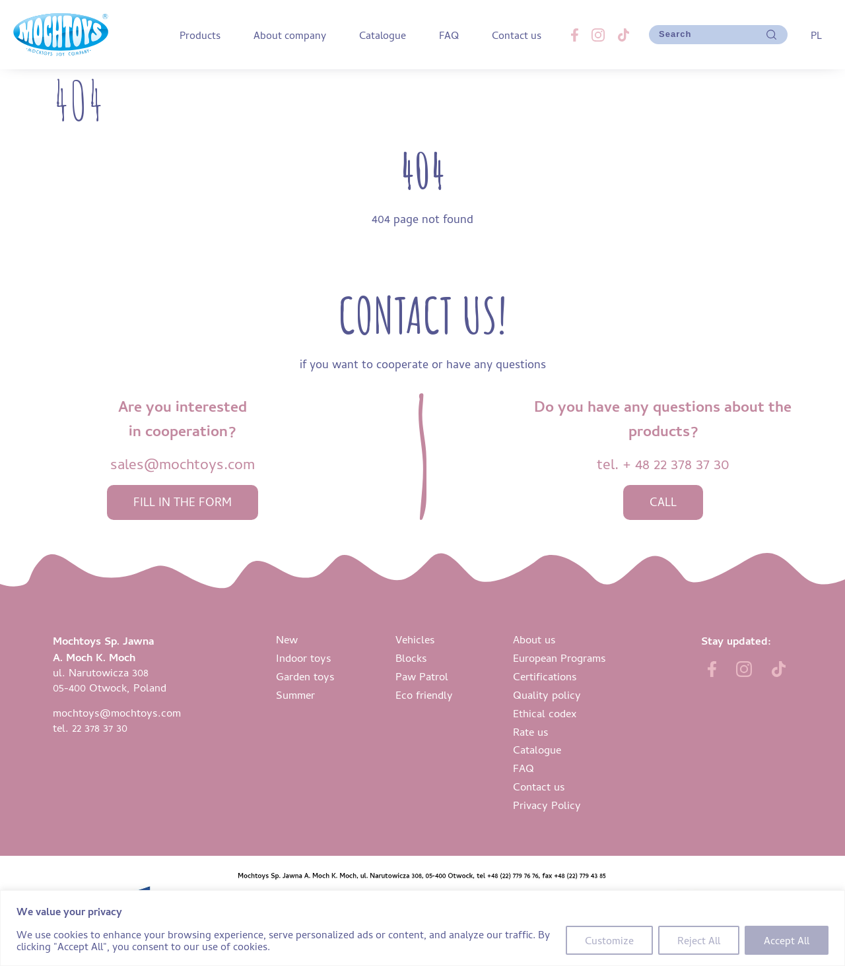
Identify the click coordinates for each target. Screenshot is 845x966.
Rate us (531, 731)
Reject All (698, 940)
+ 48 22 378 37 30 (676, 463)
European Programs (559, 657)
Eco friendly (424, 694)
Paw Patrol (421, 676)
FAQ (449, 35)
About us (534, 639)
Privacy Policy (547, 804)
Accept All (786, 940)
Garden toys (305, 676)
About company (290, 35)
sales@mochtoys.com (182, 463)
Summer (295, 694)
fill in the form (182, 502)
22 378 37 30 (99, 727)
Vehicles (415, 639)
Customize (609, 940)
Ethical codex (544, 713)
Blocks (411, 657)
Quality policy (547, 694)
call (663, 502)
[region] (422, 928)
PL (816, 35)
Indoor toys (303, 657)
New (287, 639)
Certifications (545, 676)
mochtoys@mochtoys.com (117, 712)
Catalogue (382, 35)
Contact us (516, 35)
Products (200, 35)
